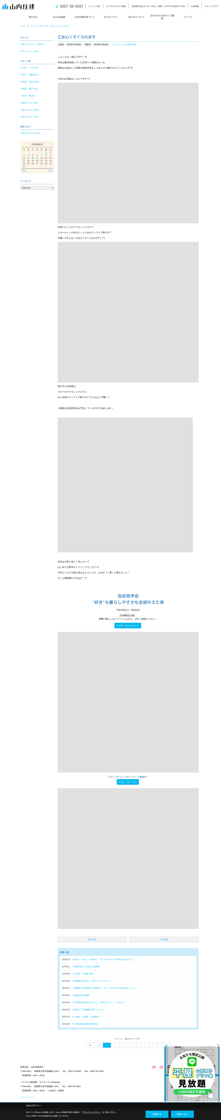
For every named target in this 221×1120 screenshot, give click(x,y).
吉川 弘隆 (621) (30, 74)
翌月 (50, 170)
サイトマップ (28, 1097)
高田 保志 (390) (30, 81)
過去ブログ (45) (29, 103)
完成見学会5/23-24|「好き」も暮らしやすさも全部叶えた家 (158, 6)
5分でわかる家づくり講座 (162, 17)
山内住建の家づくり (85, 17)
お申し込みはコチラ (129, 625)
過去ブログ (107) (30, 117)
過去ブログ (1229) (31, 133)
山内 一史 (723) (30, 67)
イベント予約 (94, 6)
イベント (187, 17)
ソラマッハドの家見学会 (123, 44)
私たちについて (136, 17)
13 (37, 158)
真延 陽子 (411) (30, 88)
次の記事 (164, 939)
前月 (24, 170)
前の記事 (92, 939)
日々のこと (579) (30, 51)
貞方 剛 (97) (28, 96)
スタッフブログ (211, 6)
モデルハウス (110, 17)
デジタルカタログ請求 (116, 6)
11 (28, 158)
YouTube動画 (59, 17)
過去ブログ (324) (30, 110)
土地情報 (195, 6)
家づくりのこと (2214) (33, 44)
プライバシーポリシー (91, 1112)
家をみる (33, 17)
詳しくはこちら (129, 782)
